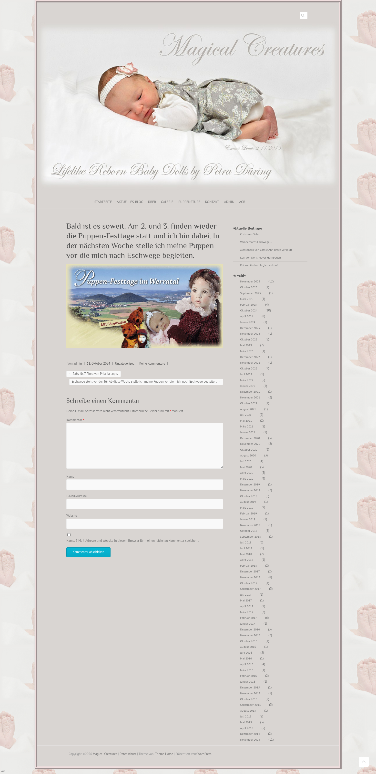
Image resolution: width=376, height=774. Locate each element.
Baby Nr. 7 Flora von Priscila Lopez (94, 374)
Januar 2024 (247, 322)
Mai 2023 (246, 345)
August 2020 (248, 455)
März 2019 (246, 507)
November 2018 (250, 525)
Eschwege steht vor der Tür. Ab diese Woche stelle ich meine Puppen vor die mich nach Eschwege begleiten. (146, 381)
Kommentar (75, 420)
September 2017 (250, 588)
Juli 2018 (245, 542)
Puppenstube (189, 202)
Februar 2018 (248, 565)
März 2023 (246, 351)
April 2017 (246, 606)
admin (77, 363)
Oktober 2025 (248, 287)
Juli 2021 (245, 414)
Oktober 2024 (248, 310)
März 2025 (246, 299)
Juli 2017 (245, 594)
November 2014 (250, 739)
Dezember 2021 (250, 391)
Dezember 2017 (250, 571)
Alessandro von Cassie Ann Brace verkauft (266, 250)
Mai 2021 (246, 420)
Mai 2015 (246, 722)
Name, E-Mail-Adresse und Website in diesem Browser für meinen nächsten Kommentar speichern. (132, 541)
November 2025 (250, 281)
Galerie (167, 202)
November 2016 (250, 635)
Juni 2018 (246, 548)
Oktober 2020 (248, 449)
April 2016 (246, 664)
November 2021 (250, 397)
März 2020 (246, 478)
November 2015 (250, 693)
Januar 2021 (247, 432)
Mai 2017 (246, 600)
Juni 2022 (246, 374)
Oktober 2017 (248, 583)
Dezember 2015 (250, 687)
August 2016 (248, 646)
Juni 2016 (246, 652)
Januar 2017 (247, 623)
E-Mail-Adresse (76, 496)
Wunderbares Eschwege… (256, 242)
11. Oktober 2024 (98, 363)
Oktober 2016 (248, 641)
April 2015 (246, 728)
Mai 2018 (246, 554)
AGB (242, 202)
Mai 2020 (246, 467)
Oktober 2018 (248, 530)
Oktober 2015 (248, 699)
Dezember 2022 (250, 357)
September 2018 (250, 536)
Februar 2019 (248, 513)
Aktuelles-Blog (130, 202)
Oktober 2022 (248, 368)
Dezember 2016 (250, 629)
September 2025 (250, 293)
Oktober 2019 (248, 496)
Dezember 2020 (250, 438)
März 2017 (246, 612)
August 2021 (248, 409)
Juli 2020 (245, 461)
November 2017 (250, 577)
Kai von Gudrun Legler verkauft (259, 265)
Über (152, 202)
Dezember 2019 (250, 484)
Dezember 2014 (250, 733)
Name (70, 476)
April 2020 (246, 472)
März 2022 (246, 380)
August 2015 (248, 710)
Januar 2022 (247, 386)
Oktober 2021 (248, 403)
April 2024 (246, 316)
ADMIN (229, 202)
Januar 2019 (247, 519)
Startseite (103, 202)
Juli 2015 (245, 716)
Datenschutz (128, 754)
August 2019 (248, 501)
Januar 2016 (247, 681)
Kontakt (212, 202)
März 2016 (246, 670)
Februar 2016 (248, 675)
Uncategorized (124, 363)
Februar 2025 (248, 304)
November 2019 (250, 490)
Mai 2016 (246, 658)
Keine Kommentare (152, 363)
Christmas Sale (249, 234)
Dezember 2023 (250, 328)
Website (71, 515)
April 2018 (246, 559)
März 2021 (246, 426)
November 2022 (250, 362)
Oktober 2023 (248, 339)
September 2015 (250, 704)
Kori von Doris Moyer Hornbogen (260, 257)
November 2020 (250, 443)
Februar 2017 (248, 617)
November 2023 (250, 333)
